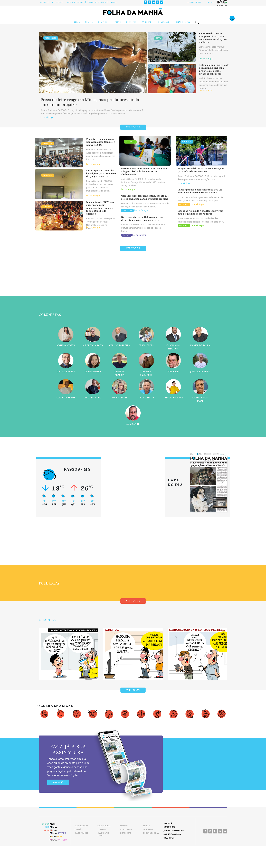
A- (212, 2)
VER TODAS (133, 690)
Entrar (113, 2)
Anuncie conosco (75, 2)
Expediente (58, 2)
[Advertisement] (133, 281)
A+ (209, 2)
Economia (131, 22)
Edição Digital (182, 22)
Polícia (89, 22)
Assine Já (44, 2)
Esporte (116, 22)
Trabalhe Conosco (97, 2)
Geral (77, 22)
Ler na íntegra (47, 117)
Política (102, 22)
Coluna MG (163, 22)
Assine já (58, 782)
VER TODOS (133, 127)
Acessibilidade (194, 2)
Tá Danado (147, 22)
